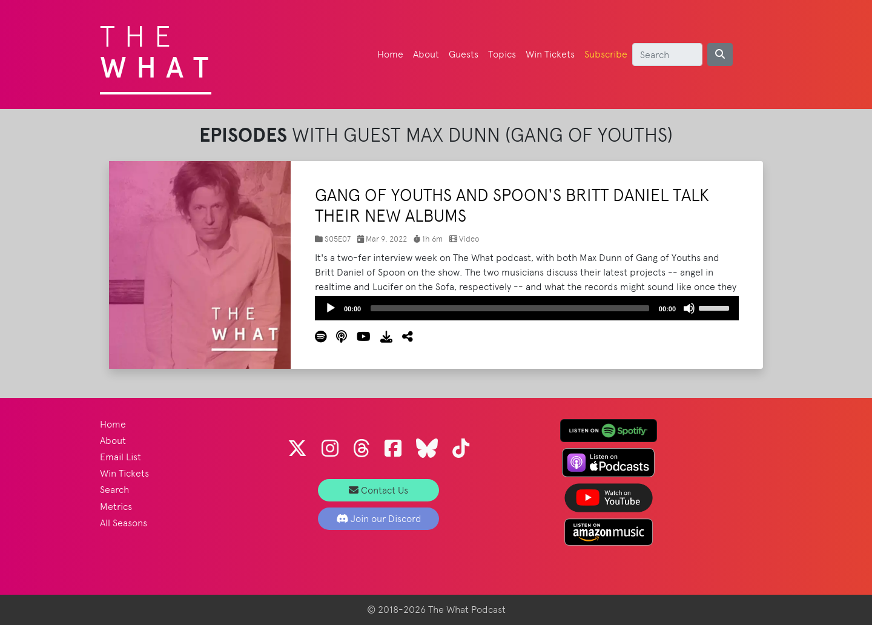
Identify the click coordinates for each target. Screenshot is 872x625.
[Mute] (689, 308)
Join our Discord (378, 518)
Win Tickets (550, 54)
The (159, 48)
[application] (527, 308)
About (426, 54)
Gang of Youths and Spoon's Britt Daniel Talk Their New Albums (512, 205)
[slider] (510, 308)
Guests (463, 54)
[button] (402, 337)
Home (390, 54)
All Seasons (123, 523)
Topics (502, 54)
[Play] (331, 308)
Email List (120, 457)
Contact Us (378, 490)
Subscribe (605, 54)
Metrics (116, 506)
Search (114, 489)
